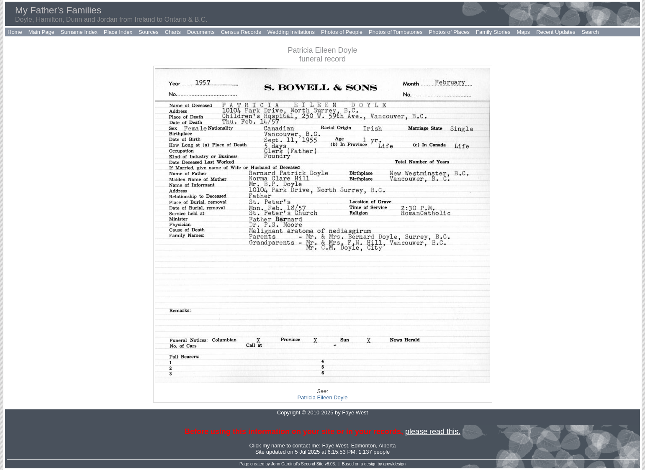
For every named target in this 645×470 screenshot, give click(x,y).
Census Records (241, 32)
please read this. (432, 431)
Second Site (312, 464)
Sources (149, 32)
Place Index (118, 32)
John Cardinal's (285, 464)
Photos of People (341, 32)
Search (590, 32)
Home (15, 32)
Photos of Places (449, 32)
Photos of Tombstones (395, 32)
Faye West (335, 445)
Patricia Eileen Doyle (323, 397)
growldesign (394, 464)
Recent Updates (555, 32)
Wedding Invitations (291, 32)
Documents (201, 32)
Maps (523, 32)
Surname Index (79, 32)
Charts (173, 32)
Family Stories (493, 32)
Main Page (41, 32)
